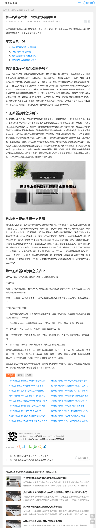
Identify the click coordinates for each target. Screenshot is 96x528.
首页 (13, 10)
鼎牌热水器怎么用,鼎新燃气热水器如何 (42, 506)
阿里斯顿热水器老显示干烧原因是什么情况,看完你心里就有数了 (37, 381)
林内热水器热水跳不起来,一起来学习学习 (69, 381)
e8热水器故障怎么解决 (22, 52)
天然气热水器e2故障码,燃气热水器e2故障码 (45, 478)
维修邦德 (12, 21)
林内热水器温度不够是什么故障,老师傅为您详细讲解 (32, 391)
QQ (24, 447)
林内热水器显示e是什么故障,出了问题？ (69, 416)
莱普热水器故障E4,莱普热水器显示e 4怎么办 (34, 460)
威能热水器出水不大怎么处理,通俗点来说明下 (71, 421)
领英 (45, 447)
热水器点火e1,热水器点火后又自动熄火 (31, 456)
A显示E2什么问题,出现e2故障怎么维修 (42, 521)
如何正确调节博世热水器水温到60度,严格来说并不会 (32, 396)
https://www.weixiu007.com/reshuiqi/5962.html (46, 439)
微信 (30, 447)
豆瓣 (35, 447)
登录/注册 (89, 3)
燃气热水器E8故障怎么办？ (24, 60)
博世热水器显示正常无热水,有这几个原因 (69, 391)
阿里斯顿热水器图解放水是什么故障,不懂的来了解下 (32, 406)
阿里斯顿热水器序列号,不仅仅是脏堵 (25, 411)
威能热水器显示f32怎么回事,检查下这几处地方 (71, 406)
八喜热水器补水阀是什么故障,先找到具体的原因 (72, 401)
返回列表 (82, 458)
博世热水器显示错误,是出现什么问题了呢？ (28, 401)
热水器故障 (21, 10)
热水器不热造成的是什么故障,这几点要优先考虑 (72, 386)
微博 (19, 447)
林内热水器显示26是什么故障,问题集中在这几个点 (31, 386)
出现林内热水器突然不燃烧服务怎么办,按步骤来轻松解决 (34, 416)
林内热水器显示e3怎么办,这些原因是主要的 (28, 421)
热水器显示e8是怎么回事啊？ (25, 47)
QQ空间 (40, 447)
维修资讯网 (11, 3)
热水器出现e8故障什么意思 (24, 56)
